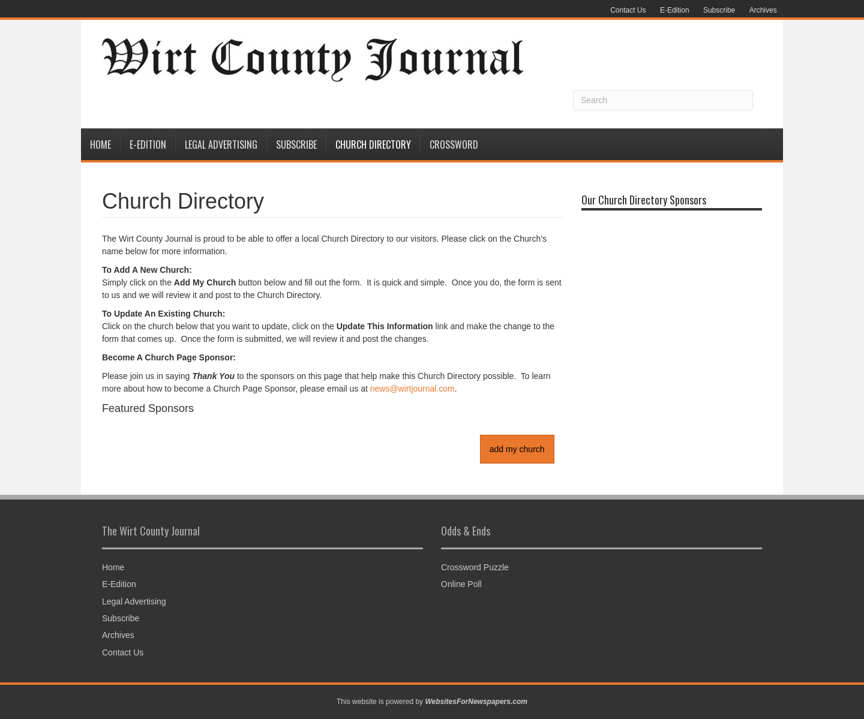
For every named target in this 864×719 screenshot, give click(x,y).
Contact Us (628, 10)
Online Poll (461, 584)
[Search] (663, 100)
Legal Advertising (221, 144)
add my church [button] (517, 449)
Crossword (454, 144)
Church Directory (373, 144)
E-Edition (674, 10)
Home (100, 144)
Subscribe (719, 10)
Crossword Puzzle (475, 567)
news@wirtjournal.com (412, 388)
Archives (763, 10)
